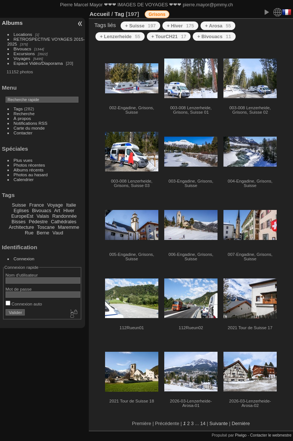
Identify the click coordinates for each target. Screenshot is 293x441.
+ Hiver (180, 26)
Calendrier (24, 179)
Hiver (68, 210)
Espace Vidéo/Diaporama (38, 63)
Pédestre (38, 221)
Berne (43, 232)
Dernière (241, 423)
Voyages (22, 58)
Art (57, 210)
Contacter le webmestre (271, 435)
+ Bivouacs (214, 36)
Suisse (19, 205)
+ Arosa (218, 26)
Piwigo (240, 435)
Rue (29, 232)
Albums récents (29, 169)
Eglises (21, 210)
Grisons (157, 14)
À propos (22, 118)
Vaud (58, 232)
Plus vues (23, 160)
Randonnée (64, 216)
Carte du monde (29, 128)
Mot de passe (19, 289)
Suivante (218, 423)
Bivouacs (22, 48)
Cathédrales (63, 221)
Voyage (55, 205)
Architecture (21, 227)
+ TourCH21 (168, 36)
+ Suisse (140, 26)
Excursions (24, 53)
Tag (119, 14)
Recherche (24, 113)
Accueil (100, 14)
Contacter (23, 132)
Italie (71, 205)
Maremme (69, 227)
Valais (43, 216)
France (36, 205)
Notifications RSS (31, 123)
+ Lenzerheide (120, 36)
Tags (18, 108)
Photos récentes (29, 165)
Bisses (18, 221)
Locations (23, 34)
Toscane (46, 227)
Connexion (24, 258)
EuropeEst (22, 216)
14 (202, 423)
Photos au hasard (31, 174)
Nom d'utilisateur (22, 275)
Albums (12, 23)
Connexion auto (24, 303)
